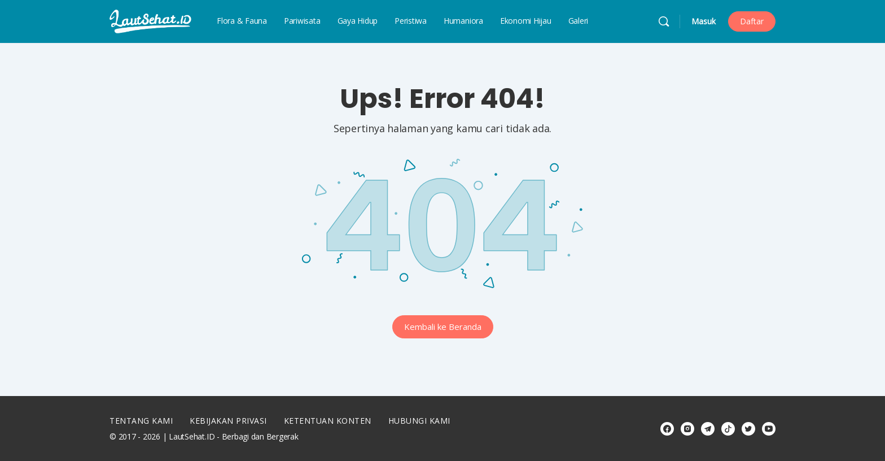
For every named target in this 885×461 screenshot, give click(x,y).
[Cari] (663, 21)
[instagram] (687, 429)
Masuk (703, 21)
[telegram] (708, 429)
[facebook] (667, 429)
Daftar (752, 21)
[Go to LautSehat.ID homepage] (150, 20)
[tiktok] (728, 429)
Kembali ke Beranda (442, 326)
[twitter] (748, 429)
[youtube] (769, 429)
